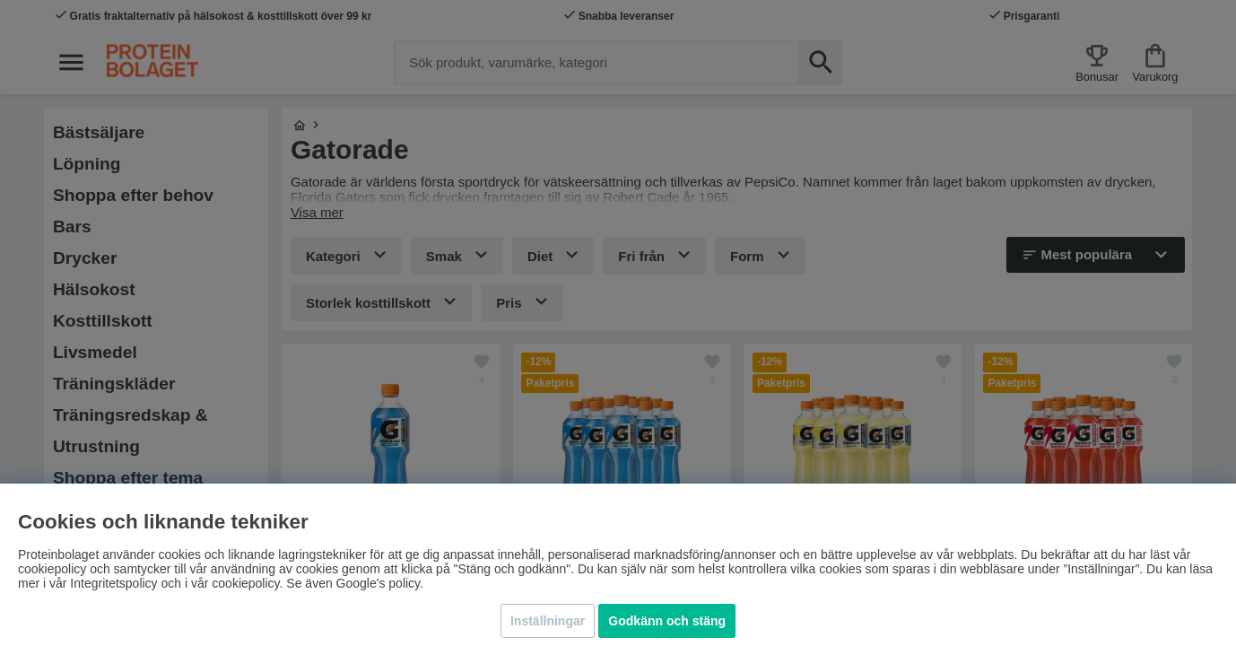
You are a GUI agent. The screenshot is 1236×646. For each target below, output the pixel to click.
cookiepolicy (245, 583)
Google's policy (378, 583)
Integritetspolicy (113, 583)
